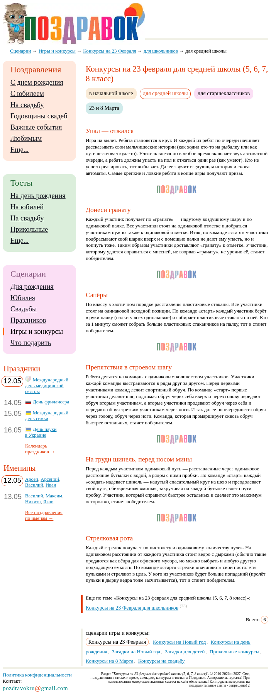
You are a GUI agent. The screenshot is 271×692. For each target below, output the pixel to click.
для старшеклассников (224, 93)
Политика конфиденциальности (37, 675)
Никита (33, 501)
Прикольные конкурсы (234, 651)
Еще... (19, 150)
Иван (51, 485)
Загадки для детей (185, 651)
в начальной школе (111, 93)
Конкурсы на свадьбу (161, 661)
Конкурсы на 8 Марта (109, 661)
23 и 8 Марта (104, 108)
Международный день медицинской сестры (46, 385)
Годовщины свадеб (38, 116)
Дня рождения (32, 286)
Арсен (31, 479)
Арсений (50, 479)
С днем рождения (36, 82)
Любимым (26, 138)
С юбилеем (27, 93)
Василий (34, 485)
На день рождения (38, 196)
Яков (48, 501)
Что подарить (30, 343)
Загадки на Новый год (136, 651)
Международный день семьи (46, 415)
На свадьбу (27, 105)
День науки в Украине (41, 432)
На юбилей (27, 207)
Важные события (36, 127)
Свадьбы (23, 309)
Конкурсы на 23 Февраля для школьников (132, 608)
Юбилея (22, 298)
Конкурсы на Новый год (179, 642)
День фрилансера (51, 402)
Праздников (28, 320)
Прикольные (29, 229)
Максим (54, 496)
